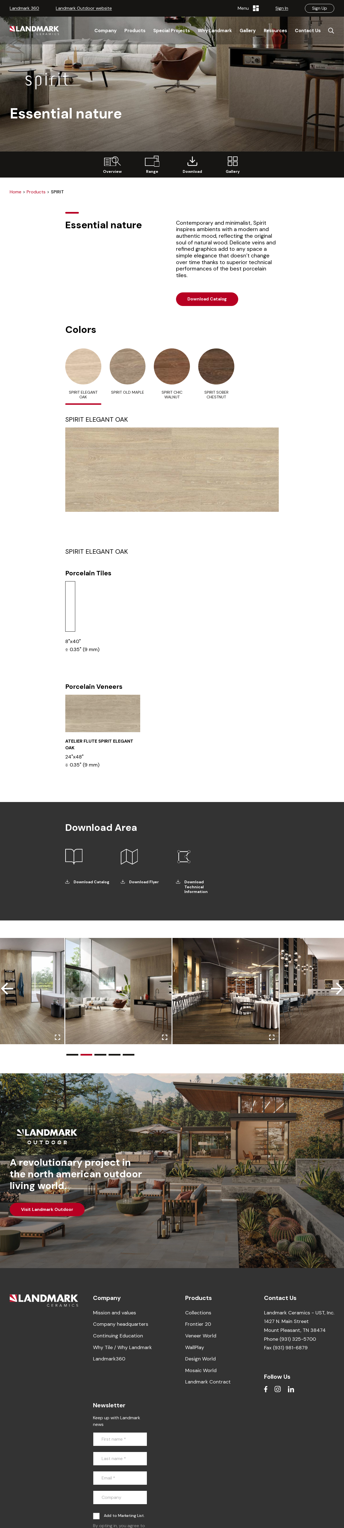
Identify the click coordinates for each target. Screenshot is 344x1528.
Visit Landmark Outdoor (47, 1209)
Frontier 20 (198, 1324)
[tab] (83, 376)
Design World (200, 1358)
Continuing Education (118, 1335)
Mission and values (114, 1312)
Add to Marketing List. (124, 1515)
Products (36, 192)
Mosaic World (201, 1370)
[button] (72, 1055)
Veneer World (200, 1335)
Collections (198, 1312)
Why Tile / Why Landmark (122, 1347)
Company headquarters (120, 1324)
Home (15, 192)
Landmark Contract (208, 1381)
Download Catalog (207, 299)
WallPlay (194, 1347)
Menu (248, 8)
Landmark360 (109, 1358)
